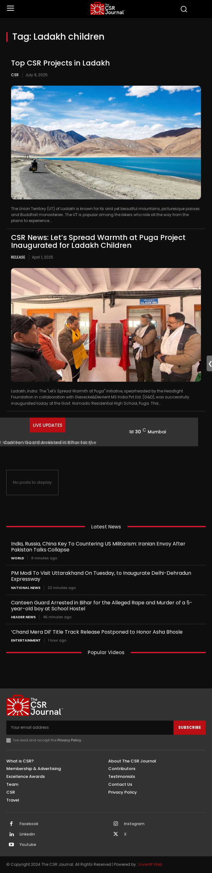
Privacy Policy (69, 740)
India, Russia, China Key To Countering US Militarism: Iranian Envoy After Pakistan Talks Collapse (98, 546)
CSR (15, 74)
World (17, 558)
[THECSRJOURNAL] (107, 8)
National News (25, 587)
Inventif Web (150, 864)
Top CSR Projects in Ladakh (60, 63)
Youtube (28, 844)
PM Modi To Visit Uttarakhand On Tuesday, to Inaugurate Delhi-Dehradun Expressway (101, 576)
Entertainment (26, 640)
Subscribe (189, 727)
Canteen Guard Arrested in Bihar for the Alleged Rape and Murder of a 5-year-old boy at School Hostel (101, 605)
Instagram (134, 823)
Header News (23, 617)
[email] (90, 727)
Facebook (29, 823)
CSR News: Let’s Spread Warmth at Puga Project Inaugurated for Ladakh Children (98, 241)
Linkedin (27, 834)
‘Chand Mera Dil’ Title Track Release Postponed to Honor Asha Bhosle (97, 632)
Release (18, 257)
